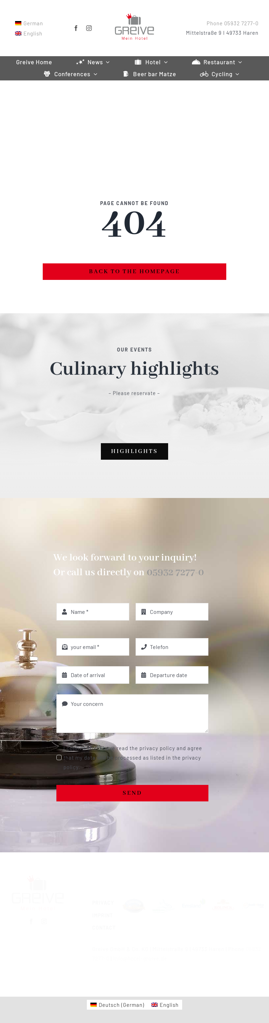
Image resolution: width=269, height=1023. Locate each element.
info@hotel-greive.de (137, 958)
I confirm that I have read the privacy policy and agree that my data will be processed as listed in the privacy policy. (132, 757)
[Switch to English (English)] (165, 1005)
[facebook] (75, 28)
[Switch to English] (28, 33)
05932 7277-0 (175, 572)
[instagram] (88, 28)
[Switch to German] (28, 23)
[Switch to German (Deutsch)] (117, 1005)
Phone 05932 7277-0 (233, 23)
